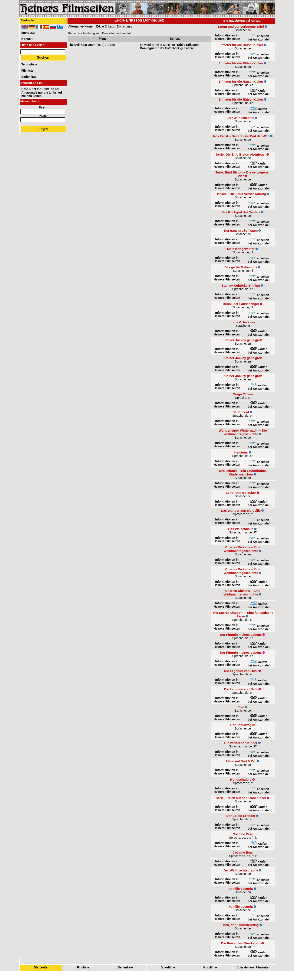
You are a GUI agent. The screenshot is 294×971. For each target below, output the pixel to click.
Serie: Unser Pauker (241, 492)
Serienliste (125, 967)
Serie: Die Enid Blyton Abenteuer (241, 154)
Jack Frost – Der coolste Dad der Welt (241, 136)
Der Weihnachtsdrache (241, 870)
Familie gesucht (241, 888)
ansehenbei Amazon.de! (259, 37)
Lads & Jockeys (243, 322)
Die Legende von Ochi (241, 671)
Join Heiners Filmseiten (253, 967)
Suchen (43, 57)
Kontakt (27, 38)
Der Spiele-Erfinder (240, 816)
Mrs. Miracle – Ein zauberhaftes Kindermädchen (243, 472)
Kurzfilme (210, 967)
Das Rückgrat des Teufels (240, 212)
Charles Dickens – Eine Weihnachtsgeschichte (242, 549)
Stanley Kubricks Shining (241, 285)
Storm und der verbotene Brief (241, 26)
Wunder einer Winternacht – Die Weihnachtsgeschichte (243, 432)
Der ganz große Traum (241, 230)
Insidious (241, 452)
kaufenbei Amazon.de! (259, 92)
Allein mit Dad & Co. (240, 761)
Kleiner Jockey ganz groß (243, 340)
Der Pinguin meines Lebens (241, 634)
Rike (240, 707)
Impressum (29, 32)
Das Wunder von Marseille (241, 510)
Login (43, 129)
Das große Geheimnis (240, 267)
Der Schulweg (240, 725)
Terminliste (29, 64)
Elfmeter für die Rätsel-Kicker (240, 45)
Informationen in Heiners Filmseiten (227, 37)
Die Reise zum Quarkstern (241, 943)
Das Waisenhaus (241, 529)
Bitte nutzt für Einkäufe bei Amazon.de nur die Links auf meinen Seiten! (42, 92)
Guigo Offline (243, 394)
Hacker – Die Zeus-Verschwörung (240, 194)
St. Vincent (240, 412)
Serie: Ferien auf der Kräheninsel (241, 798)
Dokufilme (168, 967)
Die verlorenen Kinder (240, 743)
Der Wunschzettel (240, 118)
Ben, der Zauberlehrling (241, 925)
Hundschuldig (240, 779)
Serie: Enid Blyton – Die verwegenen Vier (242, 174)
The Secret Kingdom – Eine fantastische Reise (242, 614)
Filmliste (83, 967)
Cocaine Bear (243, 834)
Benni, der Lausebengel (241, 304)
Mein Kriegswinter (241, 249)
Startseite (40, 967)
